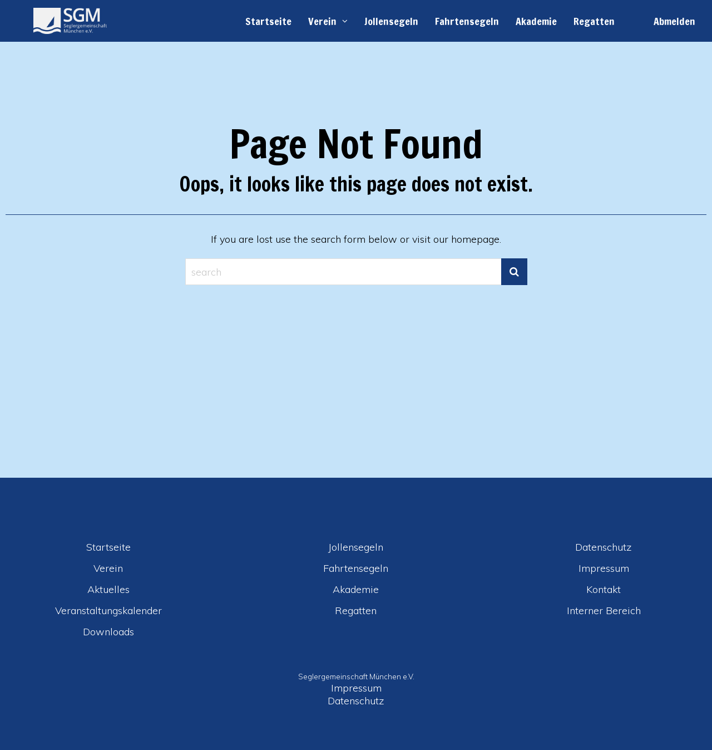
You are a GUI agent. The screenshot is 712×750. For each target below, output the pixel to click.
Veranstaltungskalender (108, 610)
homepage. (476, 239)
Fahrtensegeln (467, 21)
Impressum (603, 568)
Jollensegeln (391, 21)
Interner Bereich (604, 610)
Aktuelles (108, 589)
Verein (322, 21)
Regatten (594, 21)
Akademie (536, 21)
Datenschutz (603, 547)
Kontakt (603, 589)
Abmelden (674, 21)
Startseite (268, 21)
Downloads (108, 631)
